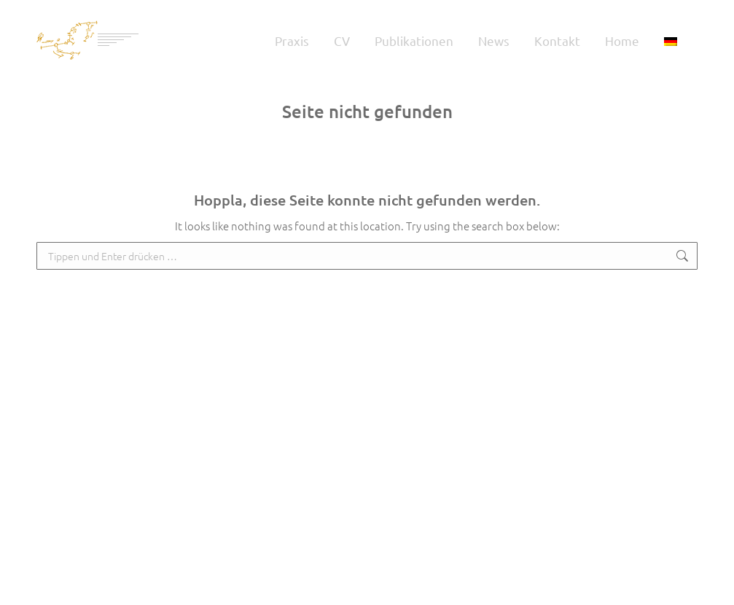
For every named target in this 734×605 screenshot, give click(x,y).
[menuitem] (671, 40)
